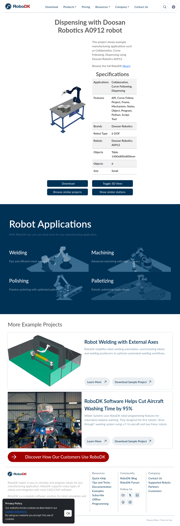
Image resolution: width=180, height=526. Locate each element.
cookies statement (16, 511)
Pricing (86, 6)
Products (68, 6)
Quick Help (99, 478)
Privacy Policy (152, 520)
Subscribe (98, 495)
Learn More (98, 381)
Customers (155, 491)
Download (51, 6)
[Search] (164, 6)
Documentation (101, 486)
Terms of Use (166, 520)
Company (121, 6)
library (126, 66)
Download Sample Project (131, 382)
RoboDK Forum (129, 482)
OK (68, 513)
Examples (98, 491)
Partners (153, 486)
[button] (173, 6)
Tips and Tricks (101, 482)
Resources (101, 6)
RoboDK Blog (128, 478)
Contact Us (141, 6)
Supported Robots (159, 482)
